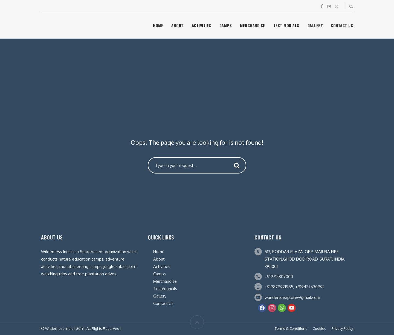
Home (158, 25)
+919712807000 (279, 276)
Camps (225, 25)
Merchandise (252, 25)
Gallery (315, 25)
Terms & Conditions (291, 328)
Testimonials (286, 25)
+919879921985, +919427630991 (294, 286)
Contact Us (342, 25)
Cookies (319, 328)
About (177, 25)
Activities (201, 25)
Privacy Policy (342, 328)
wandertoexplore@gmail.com (292, 297)
